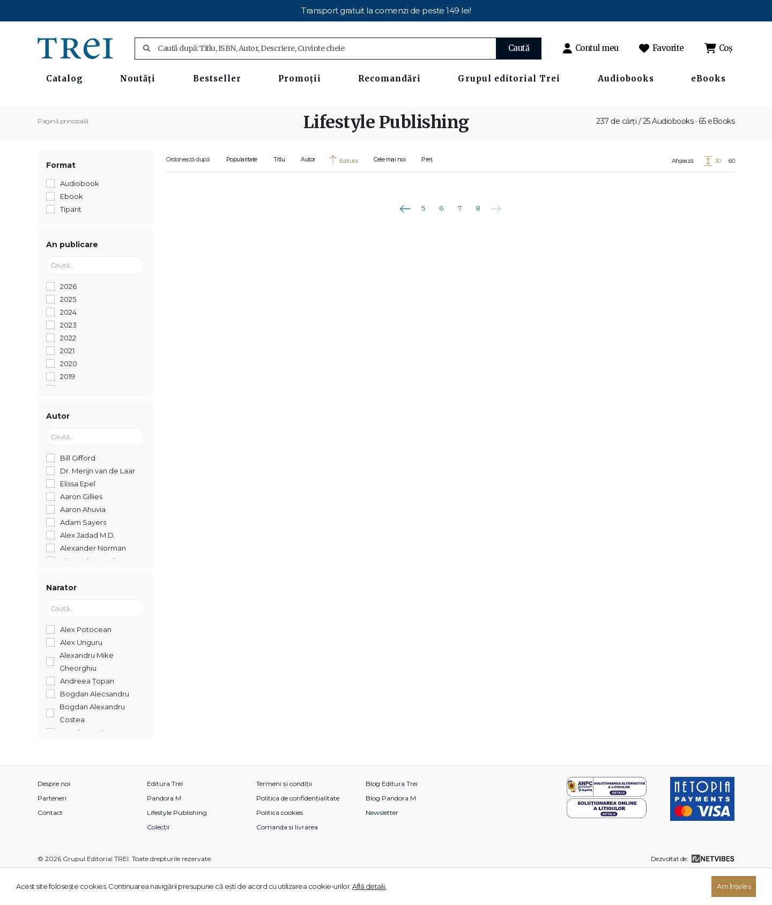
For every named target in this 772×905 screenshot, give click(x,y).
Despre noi (54, 815)
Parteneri (52, 829)
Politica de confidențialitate (297, 829)
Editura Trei (165, 815)
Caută (519, 48)
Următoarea (495, 236)
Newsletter (382, 844)
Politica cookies (279, 844)
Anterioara (404, 236)
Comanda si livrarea (287, 858)
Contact (50, 844)
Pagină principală (63, 152)
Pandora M (164, 829)
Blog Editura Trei (392, 815)
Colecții (158, 858)
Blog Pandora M (391, 829)
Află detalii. (369, 886)
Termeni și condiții (284, 815)
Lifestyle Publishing (177, 844)
